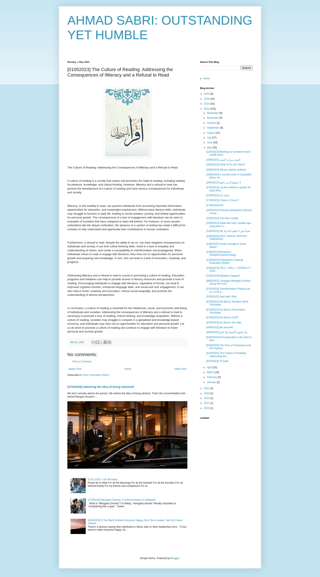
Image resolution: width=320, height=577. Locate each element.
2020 (207, 393)
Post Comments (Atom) (96, 375)
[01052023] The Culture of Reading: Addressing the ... (226, 355)
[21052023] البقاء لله (217, 195)
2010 (207, 408)
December (213, 113)
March (211, 372)
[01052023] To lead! (217, 361)
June (210, 142)
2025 (207, 98)
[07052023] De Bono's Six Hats (223, 322)
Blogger (175, 558)
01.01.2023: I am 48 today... (103, 479)
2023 (207, 108)
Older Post (180, 368)
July (209, 137)
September (213, 127)
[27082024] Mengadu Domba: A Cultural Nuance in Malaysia (122, 499)
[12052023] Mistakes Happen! (223, 275)
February (212, 377)
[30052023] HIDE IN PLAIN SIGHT (225, 164)
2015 (207, 398)
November (213, 117)
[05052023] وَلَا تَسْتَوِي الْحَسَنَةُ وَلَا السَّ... (227, 332)
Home (128, 368)
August (211, 132)
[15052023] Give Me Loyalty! (222, 218)
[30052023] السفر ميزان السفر (223, 159)
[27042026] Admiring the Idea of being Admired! (100, 387)
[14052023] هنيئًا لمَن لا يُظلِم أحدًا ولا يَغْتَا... (229, 231)
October (212, 122)
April (210, 367)
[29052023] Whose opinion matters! (226, 169)
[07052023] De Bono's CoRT (222, 317)
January (212, 382)
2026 (207, 93)
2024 (207, 103)
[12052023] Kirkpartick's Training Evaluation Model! (224, 261)
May (209, 147)
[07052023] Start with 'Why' (221, 296)
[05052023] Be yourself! (219, 327)
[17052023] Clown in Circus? (222, 200)
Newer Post (74, 368)
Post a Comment (82, 361)
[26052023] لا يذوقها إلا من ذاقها (223, 182)
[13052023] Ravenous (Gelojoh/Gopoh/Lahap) (221, 253)
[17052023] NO (214, 205)
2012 (207, 403)
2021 (207, 388)
